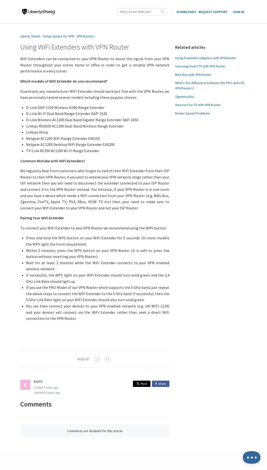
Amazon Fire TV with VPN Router (198, 105)
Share (161, 384)
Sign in (238, 12)
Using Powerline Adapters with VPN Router (205, 58)
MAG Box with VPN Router (193, 74)
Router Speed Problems (192, 113)
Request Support (213, 12)
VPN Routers (86, 36)
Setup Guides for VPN (58, 36)
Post (142, 383)
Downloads (186, 12)
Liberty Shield (30, 36)
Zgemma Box (184, 96)
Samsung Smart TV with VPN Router (200, 66)
